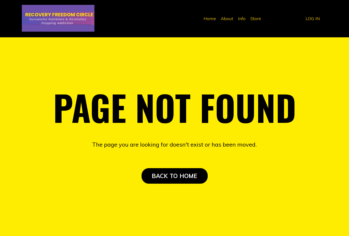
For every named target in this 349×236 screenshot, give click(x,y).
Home (210, 18)
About (227, 18)
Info (242, 18)
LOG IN (313, 18)
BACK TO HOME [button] (175, 176)
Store (255, 18)
